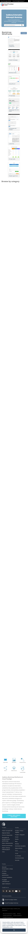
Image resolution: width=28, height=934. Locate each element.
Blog (16, 841)
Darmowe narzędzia (20, 846)
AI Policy (4, 871)
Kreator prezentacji (7, 845)
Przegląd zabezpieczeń (8, 917)
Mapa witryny (18, 848)
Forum (16, 837)
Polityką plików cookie (7, 927)
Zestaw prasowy (19, 858)
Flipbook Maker (6, 833)
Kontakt (17, 860)
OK (14, 930)
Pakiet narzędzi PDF (7, 830)
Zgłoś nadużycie (6, 883)
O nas (16, 853)
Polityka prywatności (7, 915)
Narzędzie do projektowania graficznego (6, 839)
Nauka (17, 839)
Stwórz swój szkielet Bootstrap (14, 816)
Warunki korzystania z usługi (9, 913)
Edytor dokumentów (7, 843)
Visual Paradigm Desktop (18, 1)
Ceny (3, 851)
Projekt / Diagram (19, 834)
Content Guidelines (7, 877)
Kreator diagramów (7, 835)
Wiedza (17, 843)
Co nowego (18, 855)
